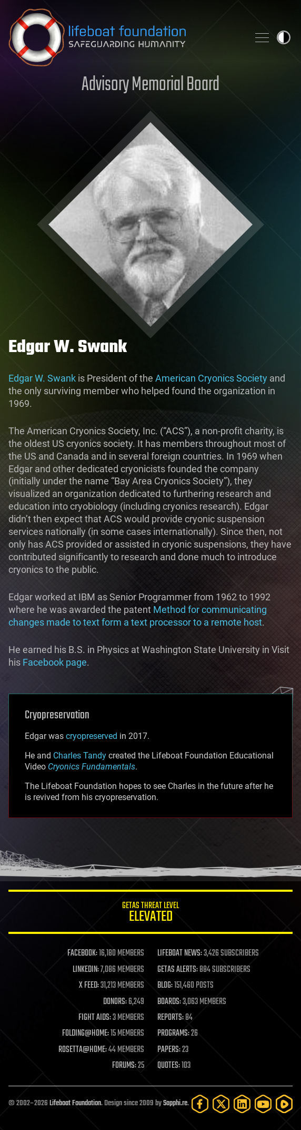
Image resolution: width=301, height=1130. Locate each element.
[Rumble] (284, 1104)
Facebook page (55, 662)
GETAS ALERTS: (177, 970)
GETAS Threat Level (150, 913)
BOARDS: (169, 1002)
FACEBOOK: (82, 953)
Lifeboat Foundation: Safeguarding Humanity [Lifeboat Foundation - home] (124, 37)
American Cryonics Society (211, 378)
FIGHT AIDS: (94, 1018)
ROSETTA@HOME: (82, 1050)
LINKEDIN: (86, 970)
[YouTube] (263, 1104)
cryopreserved (91, 736)
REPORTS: (170, 1018)
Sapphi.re (175, 1103)
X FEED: (89, 985)
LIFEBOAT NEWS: (179, 953)
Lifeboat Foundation (75, 1103)
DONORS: (115, 1002)
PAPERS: (168, 1050)
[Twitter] (221, 1104)
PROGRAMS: (173, 1033)
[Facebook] (200, 1104)
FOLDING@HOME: (85, 1033)
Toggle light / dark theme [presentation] (283, 37)
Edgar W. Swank (42, 378)
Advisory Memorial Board (150, 85)
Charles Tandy (79, 756)
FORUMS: (124, 1066)
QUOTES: (168, 1066)
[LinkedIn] (242, 1104)
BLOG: (165, 985)
